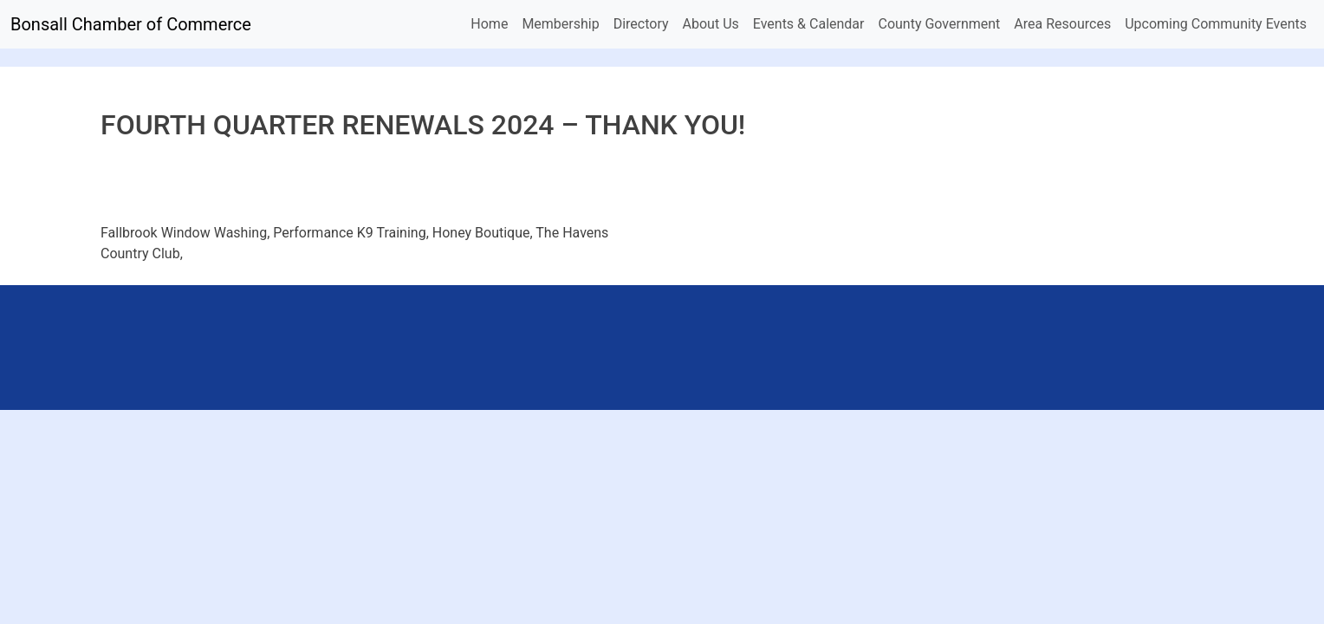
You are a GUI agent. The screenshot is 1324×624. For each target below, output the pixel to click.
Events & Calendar (809, 24)
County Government (939, 24)
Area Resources (1062, 24)
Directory (641, 24)
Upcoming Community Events (1216, 24)
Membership (560, 24)
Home (489, 24)
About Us (711, 24)
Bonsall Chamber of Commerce (130, 24)
